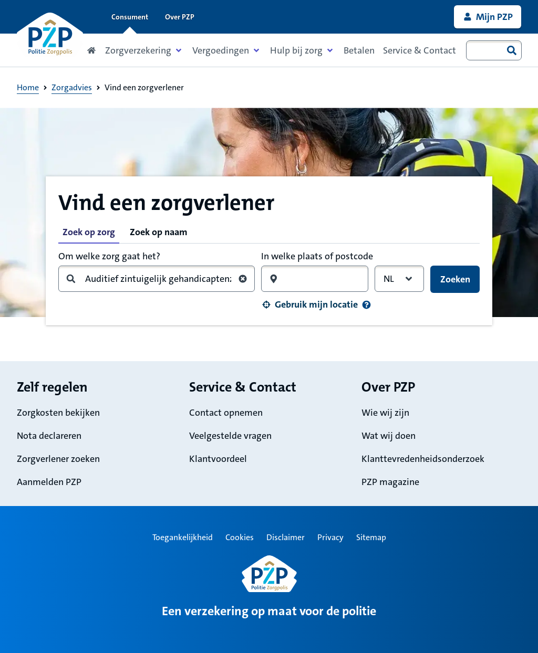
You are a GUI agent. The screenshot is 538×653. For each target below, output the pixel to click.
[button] (309, 304)
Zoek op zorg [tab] (89, 232)
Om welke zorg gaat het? (109, 256)
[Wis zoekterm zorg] (242, 278)
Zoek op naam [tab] (159, 232)
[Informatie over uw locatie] (366, 304)
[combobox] (494, 50)
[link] (487, 16)
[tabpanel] (269, 280)
